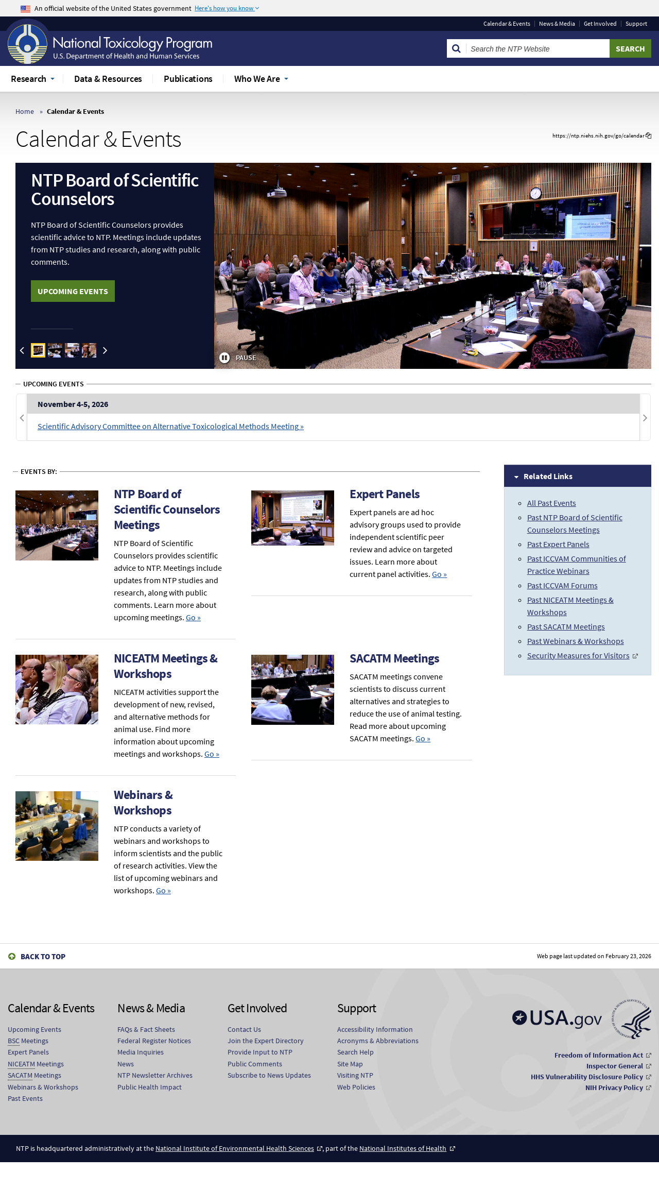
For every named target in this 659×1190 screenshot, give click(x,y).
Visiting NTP (355, 1075)
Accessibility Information (375, 1029)
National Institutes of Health (402, 1148)
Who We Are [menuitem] (257, 78)
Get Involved (600, 24)
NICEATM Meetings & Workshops (166, 666)
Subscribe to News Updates (269, 1075)
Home (24, 111)
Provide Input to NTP (260, 1052)
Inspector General (614, 1065)
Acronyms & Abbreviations (378, 1040)
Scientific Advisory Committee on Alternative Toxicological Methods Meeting (168, 426)
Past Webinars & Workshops (575, 641)
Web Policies (356, 1087)
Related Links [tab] (548, 476)
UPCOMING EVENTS (73, 291)
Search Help (355, 1052)
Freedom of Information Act (598, 1055)
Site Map (350, 1063)
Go (193, 617)
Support (636, 24)
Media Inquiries (140, 1052)
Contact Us (244, 1029)
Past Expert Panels (558, 544)
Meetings (28, 1041)
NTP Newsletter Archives (155, 1075)
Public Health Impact (149, 1087)
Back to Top (43, 956)
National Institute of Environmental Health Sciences (234, 1148)
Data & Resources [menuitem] (108, 78)
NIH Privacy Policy (614, 1087)
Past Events (25, 1098)
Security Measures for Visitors (578, 655)
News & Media (557, 24)
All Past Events (551, 503)
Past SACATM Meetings (566, 626)
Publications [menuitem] (188, 78)
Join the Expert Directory (266, 1040)
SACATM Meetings (394, 658)
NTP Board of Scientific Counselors (114, 189)
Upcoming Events (34, 1029)
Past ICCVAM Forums (562, 585)
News (125, 1063)
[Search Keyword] (538, 48)
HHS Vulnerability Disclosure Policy (587, 1076)
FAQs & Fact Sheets (146, 1029)
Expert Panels (385, 494)
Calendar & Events (506, 24)
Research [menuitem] (28, 78)
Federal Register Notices (154, 1040)
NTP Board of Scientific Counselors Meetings (167, 509)
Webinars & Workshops (143, 802)
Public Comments (255, 1063)
